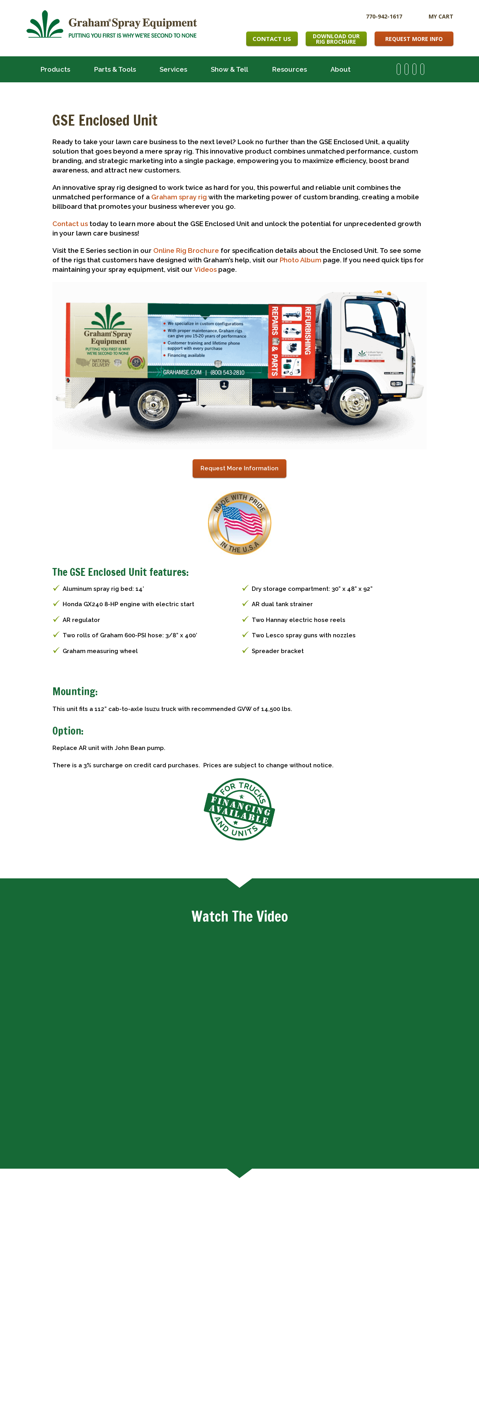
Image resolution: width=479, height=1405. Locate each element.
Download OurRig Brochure (336, 38)
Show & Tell (229, 69)
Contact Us (271, 39)
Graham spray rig (179, 197)
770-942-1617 (384, 16)
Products (55, 69)
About (340, 69)
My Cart (441, 16)
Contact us (70, 224)
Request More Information (239, 468)
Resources (289, 69)
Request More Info (414, 39)
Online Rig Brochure (186, 250)
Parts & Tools (115, 69)
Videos (205, 269)
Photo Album (300, 260)
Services (173, 69)
